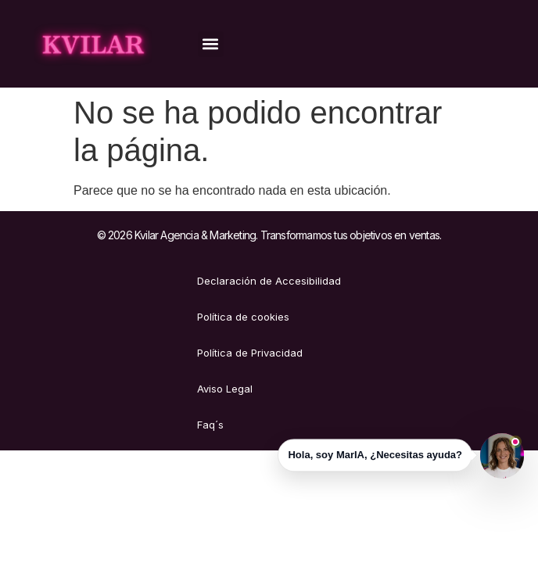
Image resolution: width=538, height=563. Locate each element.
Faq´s (210, 424)
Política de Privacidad (250, 352)
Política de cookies (243, 316)
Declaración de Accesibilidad (269, 280)
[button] (211, 44)
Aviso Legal (225, 388)
